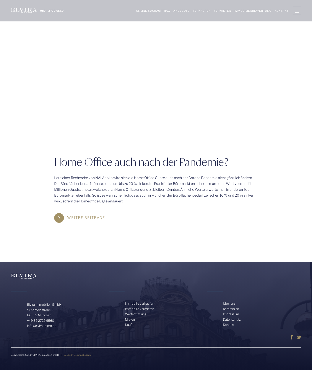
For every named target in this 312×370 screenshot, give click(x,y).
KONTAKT (282, 10)
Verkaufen (202, 10)
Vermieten (222, 10)
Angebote (181, 10)
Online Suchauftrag (153, 10)
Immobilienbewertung (252, 10)
